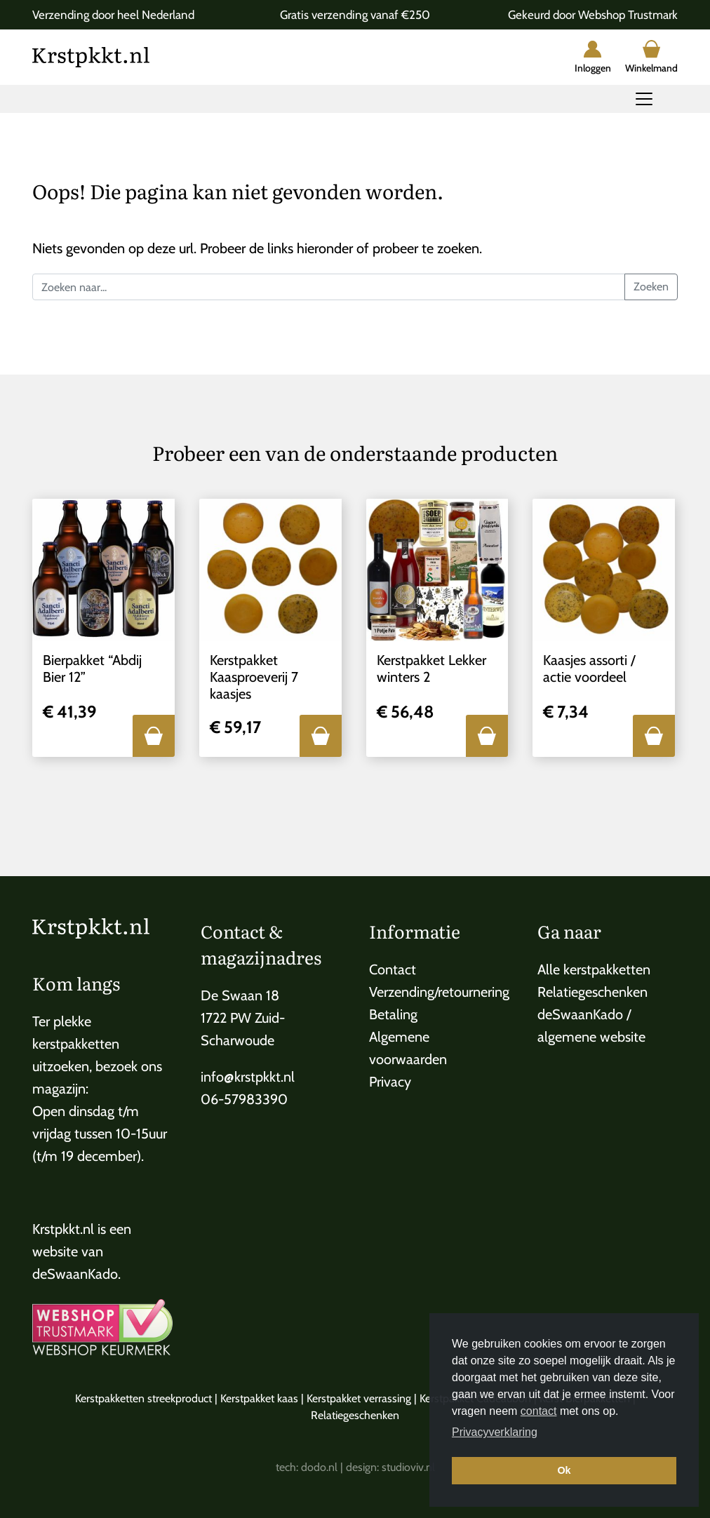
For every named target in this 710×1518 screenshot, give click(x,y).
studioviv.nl (408, 1467)
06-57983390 (244, 1099)
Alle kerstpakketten (593, 969)
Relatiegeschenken (592, 991)
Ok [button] (563, 1470)
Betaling (393, 1014)
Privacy (390, 1081)
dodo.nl (319, 1467)
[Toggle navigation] (644, 99)
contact (539, 1411)
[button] (154, 736)
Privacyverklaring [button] (494, 1432)
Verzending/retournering (439, 991)
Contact (392, 969)
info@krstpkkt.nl (248, 1076)
